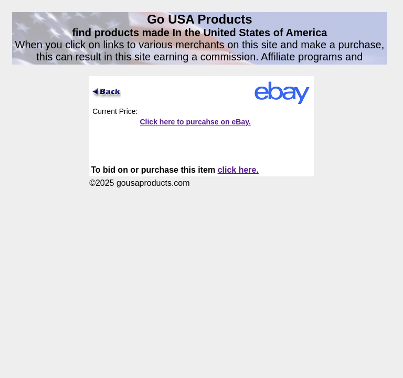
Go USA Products (199, 19)
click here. (238, 169)
